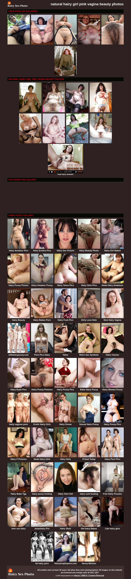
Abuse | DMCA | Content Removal (89, 576)
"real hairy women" (65, 173)
